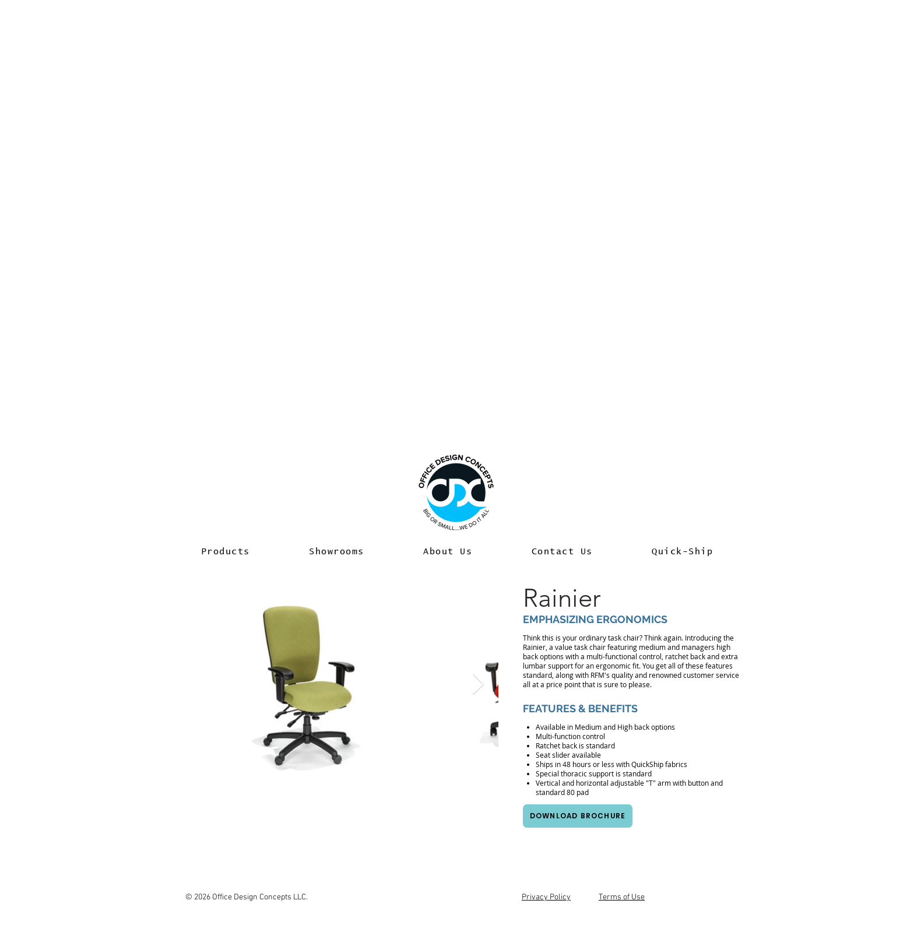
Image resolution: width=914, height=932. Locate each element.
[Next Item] (478, 684)
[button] (225, 552)
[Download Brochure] (577, 816)
